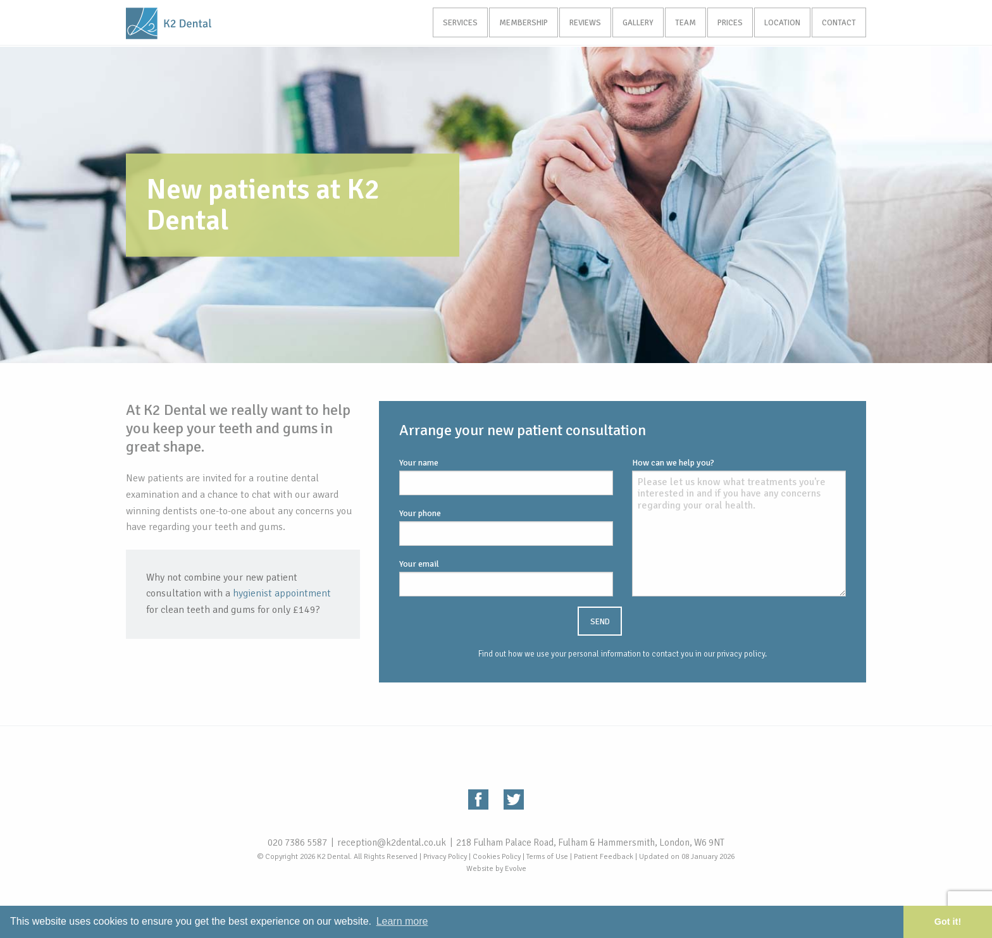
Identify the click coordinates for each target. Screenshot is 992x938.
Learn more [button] (402, 921)
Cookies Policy (497, 856)
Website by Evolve (496, 868)
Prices (727, 23)
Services (450, 23)
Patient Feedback (603, 856)
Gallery (632, 23)
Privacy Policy (445, 856)
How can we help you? (739, 526)
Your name (506, 476)
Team (681, 23)
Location (780, 23)
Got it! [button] (947, 921)
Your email (506, 577)
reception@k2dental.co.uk (391, 842)
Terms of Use (547, 856)
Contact (838, 23)
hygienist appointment (282, 593)
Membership (515, 23)
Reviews (578, 23)
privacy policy (741, 654)
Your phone (506, 527)
